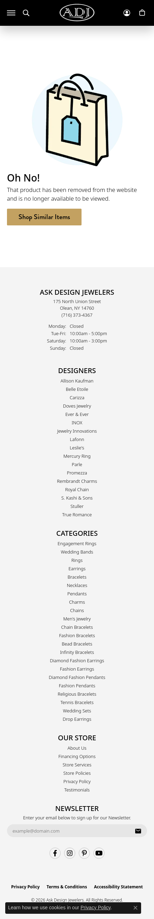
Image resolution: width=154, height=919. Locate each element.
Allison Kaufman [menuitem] (77, 381)
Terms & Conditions (67, 887)
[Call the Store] (77, 315)
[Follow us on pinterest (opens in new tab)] (84, 853)
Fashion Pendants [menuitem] (77, 685)
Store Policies (77, 773)
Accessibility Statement (118, 887)
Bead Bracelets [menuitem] (77, 644)
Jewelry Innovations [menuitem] (77, 431)
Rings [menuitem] (77, 560)
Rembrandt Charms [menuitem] (77, 481)
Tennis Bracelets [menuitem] (76, 702)
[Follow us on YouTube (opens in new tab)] (99, 853)
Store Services (77, 765)
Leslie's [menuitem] (77, 448)
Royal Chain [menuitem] (77, 489)
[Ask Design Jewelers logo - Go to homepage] (77, 12)
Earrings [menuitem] (76, 568)
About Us (77, 748)
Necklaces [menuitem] (77, 585)
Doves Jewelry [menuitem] (77, 406)
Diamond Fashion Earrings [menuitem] (77, 660)
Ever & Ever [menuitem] (76, 414)
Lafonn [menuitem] (77, 439)
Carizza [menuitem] (77, 397)
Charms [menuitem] (77, 602)
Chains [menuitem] (77, 610)
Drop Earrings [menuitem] (77, 719)
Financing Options (77, 756)
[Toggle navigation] (11, 13)
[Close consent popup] (135, 908)
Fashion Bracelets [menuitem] (77, 635)
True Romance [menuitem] (77, 514)
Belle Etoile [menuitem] (77, 389)
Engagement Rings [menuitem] (76, 543)
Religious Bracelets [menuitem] (77, 694)
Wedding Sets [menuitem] (77, 711)
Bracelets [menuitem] (77, 577)
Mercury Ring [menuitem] (77, 456)
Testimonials (77, 790)
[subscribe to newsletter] (138, 830)
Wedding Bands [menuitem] (77, 552)
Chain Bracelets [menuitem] (77, 627)
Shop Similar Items (44, 217)
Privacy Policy (77, 781)
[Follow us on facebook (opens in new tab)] (55, 853)
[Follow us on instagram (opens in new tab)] (69, 853)
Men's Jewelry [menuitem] (77, 619)
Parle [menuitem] (77, 464)
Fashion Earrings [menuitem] (77, 669)
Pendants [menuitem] (77, 593)
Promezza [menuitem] (77, 473)
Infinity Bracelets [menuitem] (77, 652)
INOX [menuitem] (77, 422)
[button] (26, 13)
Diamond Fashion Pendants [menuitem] (77, 677)
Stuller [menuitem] (77, 506)
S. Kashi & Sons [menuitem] (77, 498)
